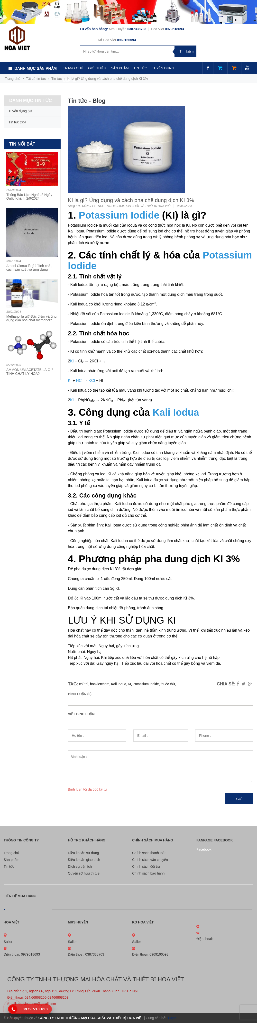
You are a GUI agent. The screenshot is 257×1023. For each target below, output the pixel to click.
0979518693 (174, 29)
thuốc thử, (168, 684)
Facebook (203, 849)
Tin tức (9, 866)
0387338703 (137, 29)
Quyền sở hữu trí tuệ (84, 873)
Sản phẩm (11, 860)
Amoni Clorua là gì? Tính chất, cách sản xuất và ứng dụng (29, 267)
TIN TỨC (140, 68)
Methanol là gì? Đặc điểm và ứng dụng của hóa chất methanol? (31, 318)
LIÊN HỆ (69, 80)
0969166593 (126, 40)
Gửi (239, 799)
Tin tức (56, 79)
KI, (130, 684)
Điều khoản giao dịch (84, 860)
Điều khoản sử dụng (83, 853)
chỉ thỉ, (84, 684)
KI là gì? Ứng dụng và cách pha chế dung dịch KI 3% (131, 200)
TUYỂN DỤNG (163, 68)
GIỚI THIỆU (97, 68)
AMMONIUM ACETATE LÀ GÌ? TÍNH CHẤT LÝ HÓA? (29, 371)
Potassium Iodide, (146, 684)
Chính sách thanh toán (149, 853)
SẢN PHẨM (119, 68)
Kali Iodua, (119, 684)
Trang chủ (11, 853)
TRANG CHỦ (73, 68)
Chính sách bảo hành (148, 873)
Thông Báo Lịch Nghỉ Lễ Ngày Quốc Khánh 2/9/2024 (29, 196)
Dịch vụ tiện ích (80, 866)
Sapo (171, 1018)
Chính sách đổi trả (146, 866)
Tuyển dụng (18, 111)
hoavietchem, (100, 684)
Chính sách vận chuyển (150, 860)
